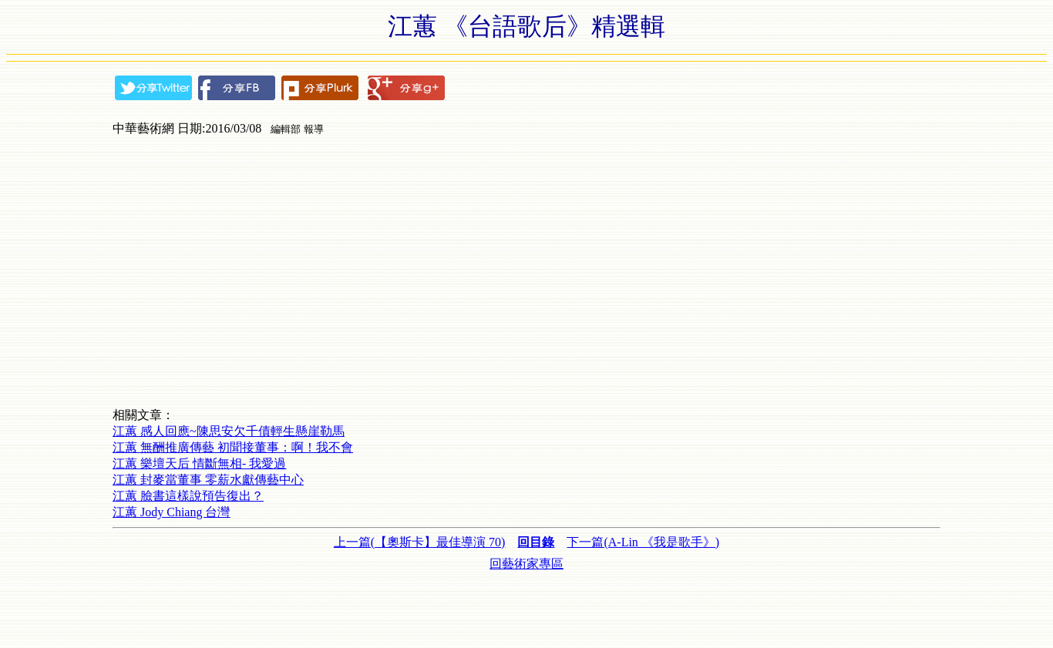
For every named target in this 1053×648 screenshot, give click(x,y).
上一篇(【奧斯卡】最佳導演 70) (420, 542)
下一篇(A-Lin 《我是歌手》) (643, 542)
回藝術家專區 (526, 563)
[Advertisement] (526, 607)
